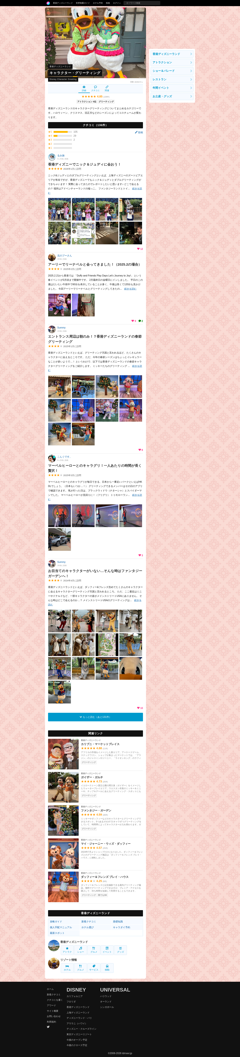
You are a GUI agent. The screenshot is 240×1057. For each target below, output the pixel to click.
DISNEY (76, 990)
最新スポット (57, 933)
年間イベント (161, 87)
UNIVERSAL (115, 990)
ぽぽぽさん (139, 82)
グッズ (120, 950)
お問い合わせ (54, 1016)
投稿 (108, 3)
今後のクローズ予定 (77, 1045)
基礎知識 (118, 921)
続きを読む (130, 288)
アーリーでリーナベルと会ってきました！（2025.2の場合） (95, 264)
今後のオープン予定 (77, 1039)
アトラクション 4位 (86, 101)
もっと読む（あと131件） (95, 717)
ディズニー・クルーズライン (81, 1028)
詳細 (84, 89)
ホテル (67, 968)
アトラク (67, 950)
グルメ (93, 950)
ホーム (50, 989)
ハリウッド (106, 996)
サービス (93, 968)
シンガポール (107, 1007)
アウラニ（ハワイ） (77, 1023)
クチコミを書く (55, 1000)
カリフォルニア (75, 996)
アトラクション (162, 62)
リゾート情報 (68, 959)
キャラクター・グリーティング (75, 73)
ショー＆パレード (164, 70)
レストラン (159, 79)
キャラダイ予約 (121, 927)
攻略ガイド (56, 921)
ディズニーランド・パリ (79, 1018)
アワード (51, 1005)
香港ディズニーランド (63, 3)
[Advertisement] (172, 26)
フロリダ (71, 1001)
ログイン (117, 3)
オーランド (106, 1001)
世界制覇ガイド (83, 3)
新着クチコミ (88, 921)
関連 (107, 89)
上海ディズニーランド (78, 1012)
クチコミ (95, 89)
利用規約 (51, 1021)
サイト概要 (52, 1011)
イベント (107, 950)
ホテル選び (87, 927)
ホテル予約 (98, 3)
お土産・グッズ (162, 96)
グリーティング (106, 101)
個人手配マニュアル (61, 927)
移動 (107, 968)
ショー (80, 950)
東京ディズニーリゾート (79, 1034)
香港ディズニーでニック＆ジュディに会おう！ (84, 164)
